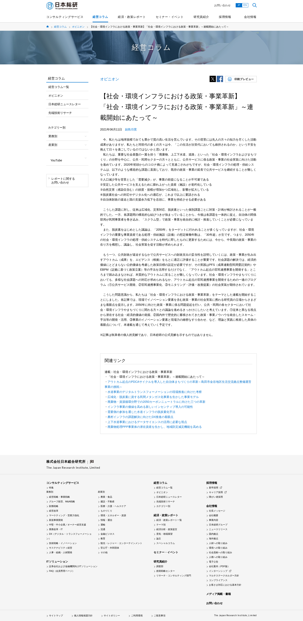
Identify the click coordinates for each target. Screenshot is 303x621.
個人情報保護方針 (83, 615)
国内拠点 (213, 534)
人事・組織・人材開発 (60, 552)
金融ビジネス (107, 534)
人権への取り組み (218, 557)
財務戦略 (53, 506)
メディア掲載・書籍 (218, 594)
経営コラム (100, 17)
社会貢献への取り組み (220, 552)
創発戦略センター (165, 571)
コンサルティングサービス (64, 17)
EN (245, 5)
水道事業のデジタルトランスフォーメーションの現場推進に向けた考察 (155, 392)
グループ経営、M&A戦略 (62, 501)
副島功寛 (131, 129)
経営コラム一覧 (58, 87)
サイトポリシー (112, 615)
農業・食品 (106, 497)
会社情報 (250, 17)
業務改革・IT (56, 529)
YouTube (56, 160)
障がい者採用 (216, 497)
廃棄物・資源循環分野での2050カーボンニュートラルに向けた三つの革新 (156, 401)
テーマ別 (161, 524)
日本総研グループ (218, 524)
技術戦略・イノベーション (63, 543)
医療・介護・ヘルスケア (113, 506)
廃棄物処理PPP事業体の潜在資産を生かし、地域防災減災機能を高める (155, 426)
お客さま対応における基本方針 (225, 585)
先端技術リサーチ (60, 112)
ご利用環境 (137, 615)
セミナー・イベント (169, 17)
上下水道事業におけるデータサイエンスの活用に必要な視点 (147, 422)
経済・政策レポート (132, 17)
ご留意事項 (159, 615)
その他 (104, 552)
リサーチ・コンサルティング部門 (173, 575)
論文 (158, 538)
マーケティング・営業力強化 (64, 515)
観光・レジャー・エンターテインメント (121, 543)
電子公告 (213, 561)
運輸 (103, 524)
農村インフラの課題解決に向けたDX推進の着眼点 (140, 417)
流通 (103, 529)
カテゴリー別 (163, 506)
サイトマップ (56, 615)
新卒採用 (213, 487)
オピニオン (78, 26)
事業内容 (213, 520)
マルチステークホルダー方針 (224, 575)
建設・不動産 (107, 501)
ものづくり (106, 510)
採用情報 (225, 17)
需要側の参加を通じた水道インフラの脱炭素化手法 (141, 412)
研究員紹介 (201, 17)
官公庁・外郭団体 (110, 548)
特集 (51, 487)
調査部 (159, 566)
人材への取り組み (218, 543)
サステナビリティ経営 (60, 548)
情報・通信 (106, 520)
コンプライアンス (218, 580)
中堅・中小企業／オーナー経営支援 (67, 524)
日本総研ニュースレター (64, 104)
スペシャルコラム (165, 543)
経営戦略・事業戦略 (59, 497)
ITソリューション (57, 561)
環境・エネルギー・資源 (113, 515)
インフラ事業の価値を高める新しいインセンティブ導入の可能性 (150, 406)
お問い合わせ (222, 5)
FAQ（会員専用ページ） (61, 571)
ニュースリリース (218, 529)
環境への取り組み (218, 548)
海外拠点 (213, 538)
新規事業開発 (56, 520)
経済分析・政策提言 (166, 529)
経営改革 (53, 510)
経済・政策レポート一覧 (169, 520)
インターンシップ (218, 571)
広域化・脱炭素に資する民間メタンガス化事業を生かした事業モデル (153, 397)
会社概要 (213, 515)
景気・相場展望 (164, 534)
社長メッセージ (217, 510)
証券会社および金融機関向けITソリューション (73, 566)
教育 (103, 538)
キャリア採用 (216, 492)
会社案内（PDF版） (219, 566)
